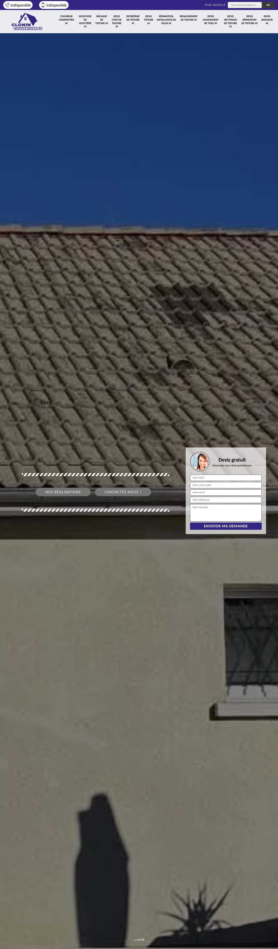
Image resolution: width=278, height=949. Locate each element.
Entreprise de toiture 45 (132, 20)
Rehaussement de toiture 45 (189, 18)
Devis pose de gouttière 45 (85, 21)
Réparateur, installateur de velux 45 (166, 20)
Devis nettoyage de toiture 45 (230, 21)
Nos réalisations (63, 492)
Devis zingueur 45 (267, 20)
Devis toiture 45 (148, 20)
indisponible (18, 5)
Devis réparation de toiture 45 (250, 20)
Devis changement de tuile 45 (211, 20)
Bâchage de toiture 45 (101, 20)
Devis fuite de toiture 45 (116, 21)
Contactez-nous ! (123, 492)
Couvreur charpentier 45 (66, 20)
